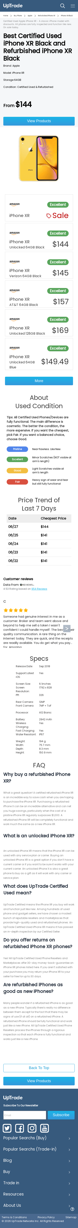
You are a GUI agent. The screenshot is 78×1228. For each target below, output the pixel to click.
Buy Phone (18, 16)
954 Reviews (39, 589)
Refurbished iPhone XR (46, 16)
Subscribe (61, 1115)
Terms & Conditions (14, 1217)
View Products (39, 121)
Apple (30, 16)
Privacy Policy (46, 1217)
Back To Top (39, 1068)
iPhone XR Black (67, 16)
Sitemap (71, 1217)
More (39, 381)
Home (5, 16)
